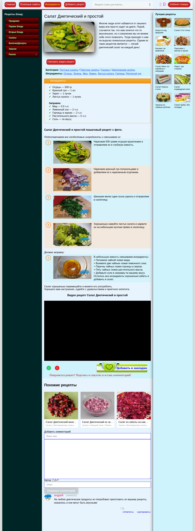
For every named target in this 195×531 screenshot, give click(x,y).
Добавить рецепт (75, 4)
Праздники (14, 21)
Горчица (119, 73)
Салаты (105, 70)
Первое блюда (16, 26)
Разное (12, 54)
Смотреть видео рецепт (61, 61)
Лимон (92, 73)
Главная (10, 4)
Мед (85, 73)
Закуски (12, 49)
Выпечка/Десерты (17, 43)
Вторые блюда (16, 32)
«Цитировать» (144, 512)
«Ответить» (128, 512)
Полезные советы (30, 4)
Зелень (77, 73)
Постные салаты (69, 70)
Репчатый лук (133, 73)
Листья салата (106, 73)
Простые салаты (89, 70)
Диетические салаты (123, 70)
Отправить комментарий (61, 490)
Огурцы (68, 73)
